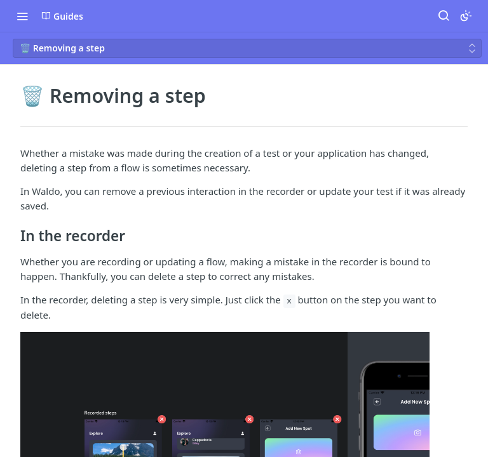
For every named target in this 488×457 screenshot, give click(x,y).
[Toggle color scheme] (465, 15)
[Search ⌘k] (443, 15)
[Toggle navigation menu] (22, 15)
